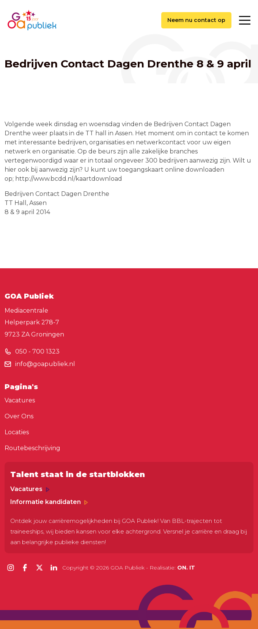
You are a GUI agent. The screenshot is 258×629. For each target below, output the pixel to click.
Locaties (17, 432)
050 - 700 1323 (37, 351)
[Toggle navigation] (244, 20)
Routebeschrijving (32, 448)
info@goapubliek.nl (45, 364)
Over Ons (19, 416)
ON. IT (186, 567)
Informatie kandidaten (49, 501)
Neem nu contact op (196, 20)
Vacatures (20, 400)
